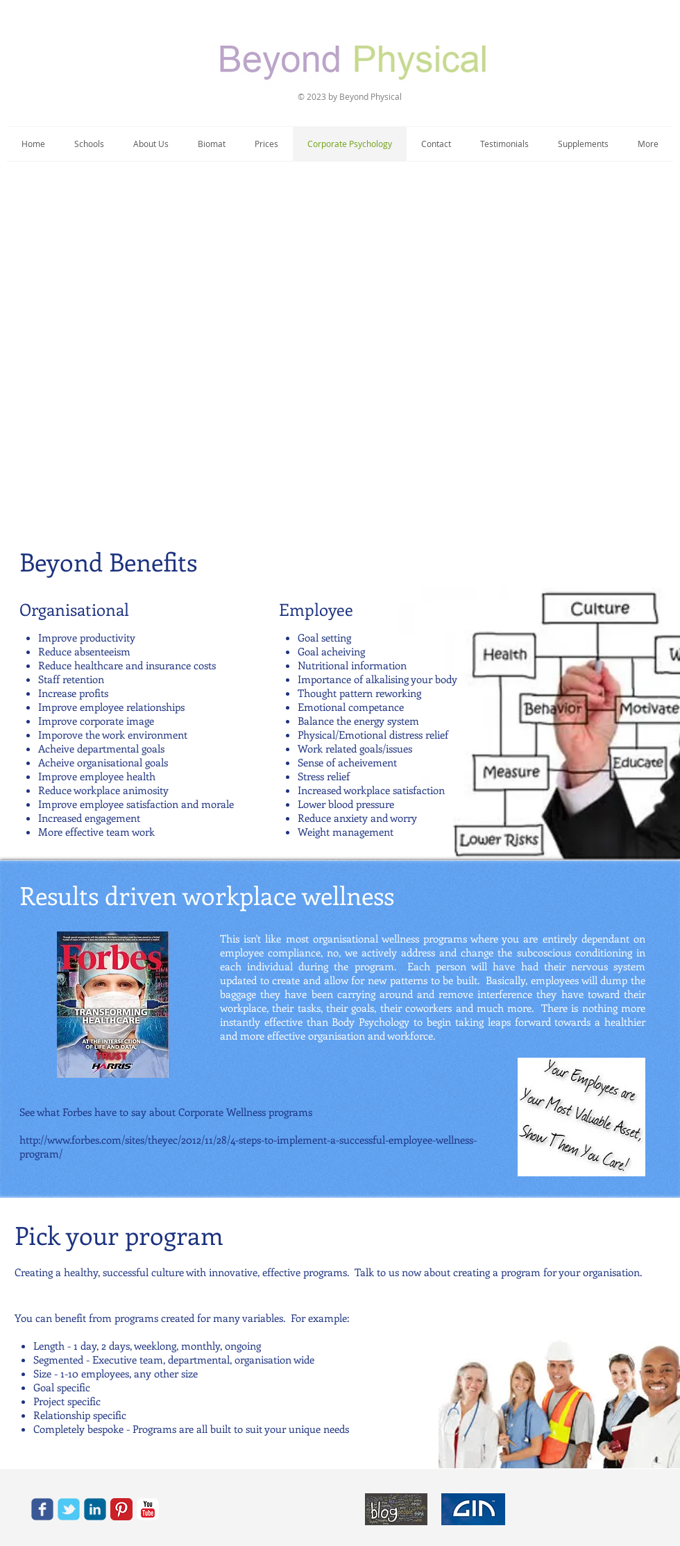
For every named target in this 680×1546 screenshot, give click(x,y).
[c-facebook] (42, 1509)
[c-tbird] (69, 1509)
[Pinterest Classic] (121, 1509)
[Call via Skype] (195, 1509)
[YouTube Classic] (148, 1509)
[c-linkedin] (95, 1509)
